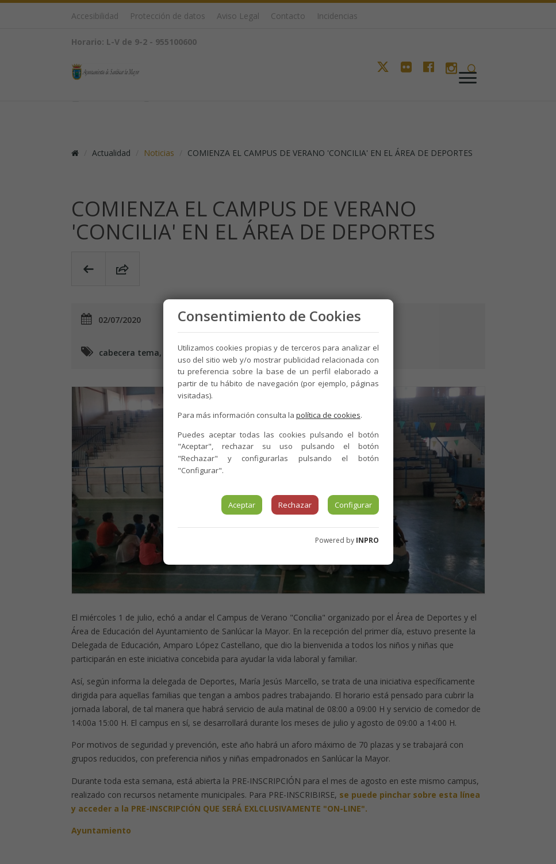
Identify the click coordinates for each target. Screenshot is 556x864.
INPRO (367, 540)
